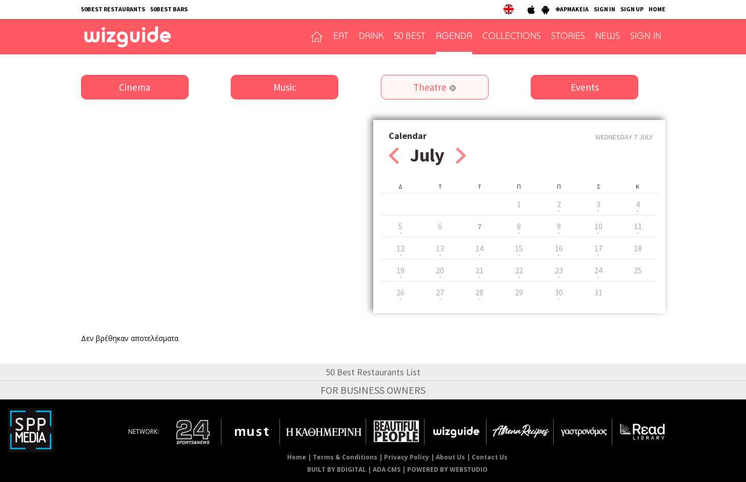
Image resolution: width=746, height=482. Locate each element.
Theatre (430, 87)
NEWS (607, 37)
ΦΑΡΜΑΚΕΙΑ (572, 9)
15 (519, 248)
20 (440, 270)
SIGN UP (631, 9)
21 (479, 270)
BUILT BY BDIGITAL (336, 469)
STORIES (568, 37)
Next (461, 155)
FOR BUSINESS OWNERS (373, 390)
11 (638, 226)
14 (479, 248)
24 (598, 270)
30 (559, 292)
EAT (341, 37)
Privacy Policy (406, 457)
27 (440, 292)
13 (440, 248)
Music (284, 87)
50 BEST (410, 37)
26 (400, 292)
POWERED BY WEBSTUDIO (447, 469)
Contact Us (490, 457)
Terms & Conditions (345, 457)
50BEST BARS (169, 9)
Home (296, 457)
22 (519, 270)
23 (559, 270)
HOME (657, 9)
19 (400, 270)
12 (400, 248)
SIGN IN (604, 9)
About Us (450, 457)
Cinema (134, 87)
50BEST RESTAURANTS (113, 9)
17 (598, 248)
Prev (394, 155)
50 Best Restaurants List (373, 372)
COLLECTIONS (511, 37)
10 (598, 226)
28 (479, 292)
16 (559, 248)
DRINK (371, 37)
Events (585, 87)
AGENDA (454, 37)
